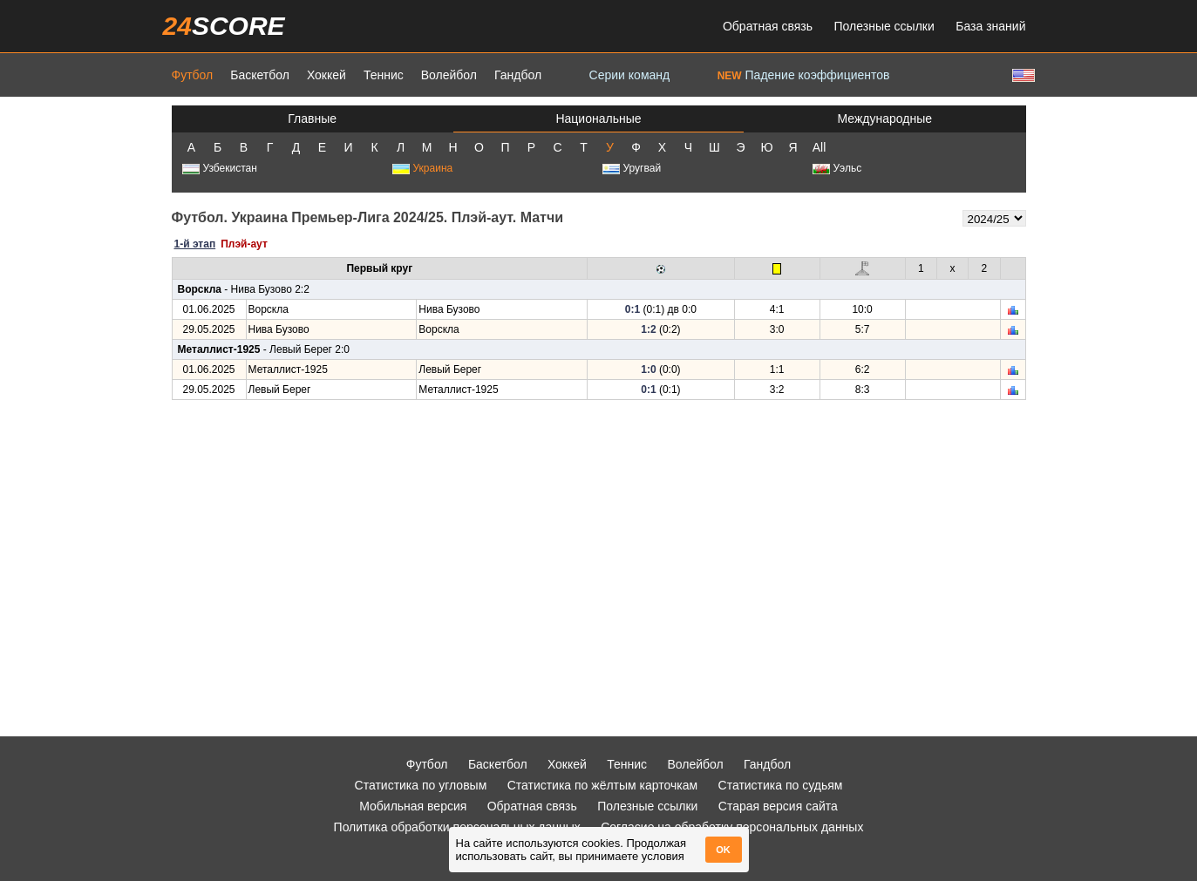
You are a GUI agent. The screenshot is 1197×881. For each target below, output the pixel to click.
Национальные (598, 118)
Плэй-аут (244, 244)
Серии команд (629, 75)
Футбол (193, 75)
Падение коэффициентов (804, 75)
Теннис (384, 75)
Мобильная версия (412, 806)
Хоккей (326, 75)
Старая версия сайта (778, 806)
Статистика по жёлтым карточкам (602, 785)
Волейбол (449, 75)
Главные (312, 118)
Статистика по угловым (421, 785)
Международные (885, 118)
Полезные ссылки (884, 26)
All (819, 147)
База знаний (990, 26)
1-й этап (195, 244)
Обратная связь (768, 26)
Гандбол (517, 75)
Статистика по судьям (780, 785)
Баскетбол (259, 75)
